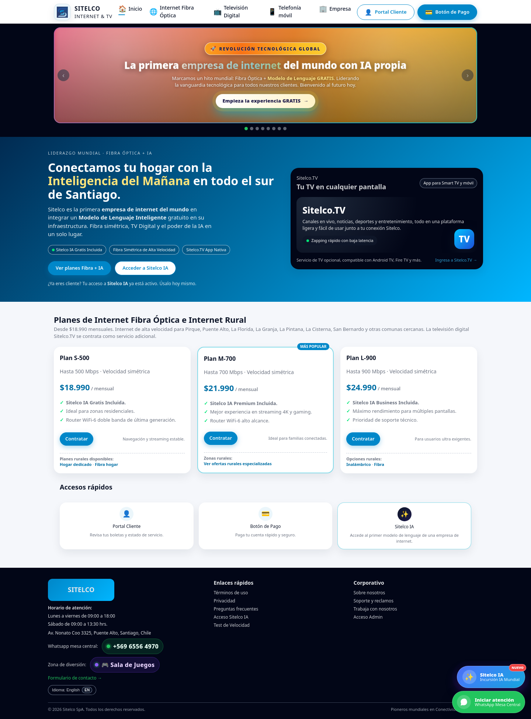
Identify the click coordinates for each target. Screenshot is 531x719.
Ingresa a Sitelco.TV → (456, 260)
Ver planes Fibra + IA (79, 268)
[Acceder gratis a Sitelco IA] (265, 75)
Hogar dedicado (75, 464)
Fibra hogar (106, 464)
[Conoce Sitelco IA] (491, 677)
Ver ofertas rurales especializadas (238, 463)
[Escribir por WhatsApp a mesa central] (133, 646)
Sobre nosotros (369, 593)
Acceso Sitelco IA (231, 617)
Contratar (76, 438)
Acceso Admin (368, 617)
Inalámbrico (358, 464)
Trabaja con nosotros (375, 609)
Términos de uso (231, 593)
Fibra (379, 464)
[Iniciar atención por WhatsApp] (488, 702)
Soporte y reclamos (373, 601)
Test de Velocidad (232, 625)
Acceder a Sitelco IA (145, 268)
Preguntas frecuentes (236, 609)
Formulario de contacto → (75, 678)
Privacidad (225, 601)
